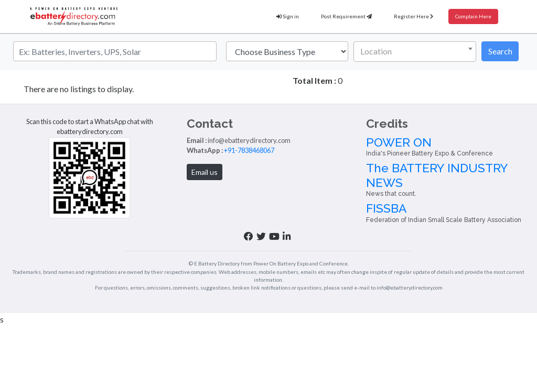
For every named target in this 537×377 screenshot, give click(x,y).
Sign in (267, 16)
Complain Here (470, 16)
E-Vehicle (290, 198)
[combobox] (414, 51)
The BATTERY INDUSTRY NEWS (470, 215)
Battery (287, 168)
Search (500, 51)
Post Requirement (331, 16)
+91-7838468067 (204, 178)
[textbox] (412, 51)
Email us (160, 199)
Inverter (288, 188)
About (285, 208)
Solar (283, 178)
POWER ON (470, 178)
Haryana (57, 88)
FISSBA (470, 252)
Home (25, 88)
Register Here (404, 16)
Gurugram (95, 88)
